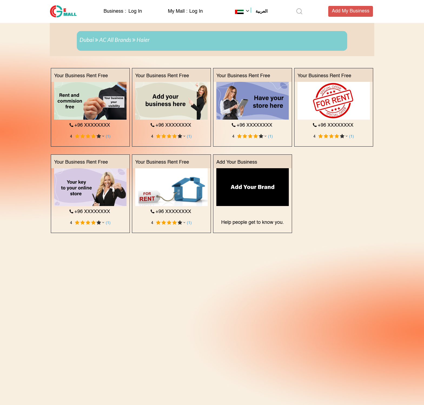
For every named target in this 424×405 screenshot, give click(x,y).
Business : (115, 11)
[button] (251, 12)
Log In (135, 11)
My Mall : (177, 11)
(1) (108, 137)
